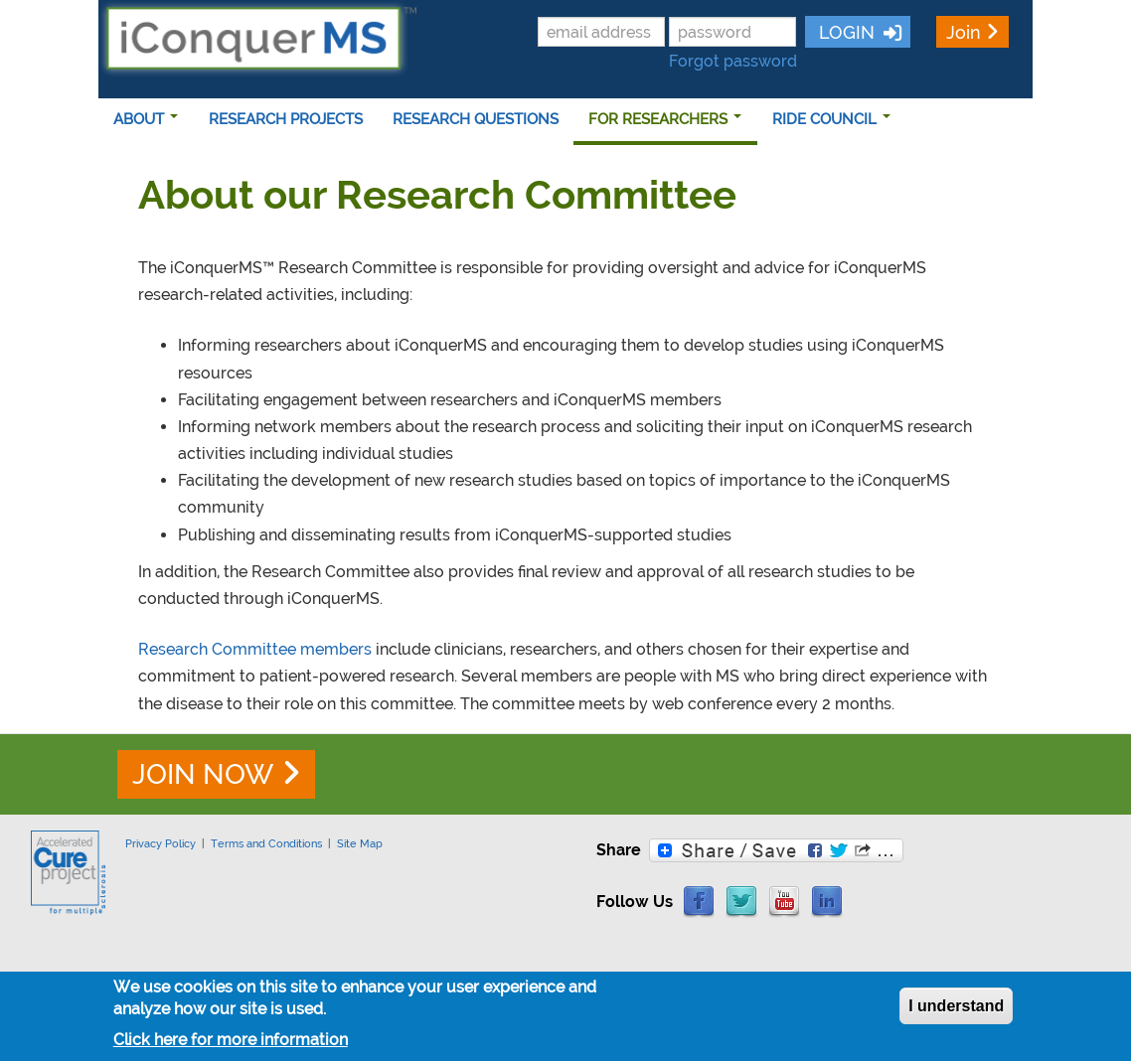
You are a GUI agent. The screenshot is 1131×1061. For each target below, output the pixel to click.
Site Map (360, 843)
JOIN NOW (202, 774)
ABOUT (145, 119)
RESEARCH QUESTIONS (476, 119)
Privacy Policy (160, 843)
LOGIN (844, 32)
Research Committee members (255, 649)
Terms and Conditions (266, 843)
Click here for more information (230, 1039)
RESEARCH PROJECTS (286, 119)
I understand (956, 1005)
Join (963, 32)
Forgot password (733, 61)
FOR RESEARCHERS (664, 119)
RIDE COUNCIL (831, 119)
